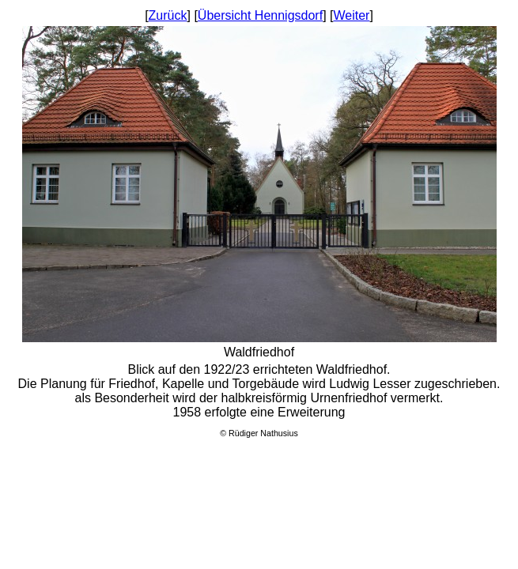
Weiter (351, 15)
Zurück (168, 15)
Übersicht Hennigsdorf (260, 15)
